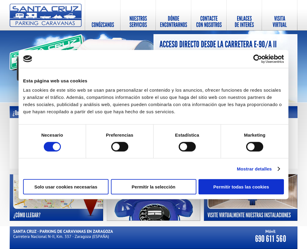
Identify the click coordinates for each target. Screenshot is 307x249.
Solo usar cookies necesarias (65, 186)
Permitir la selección (153, 186)
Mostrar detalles (254, 168)
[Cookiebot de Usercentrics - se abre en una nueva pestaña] (257, 58)
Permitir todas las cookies (241, 186)
